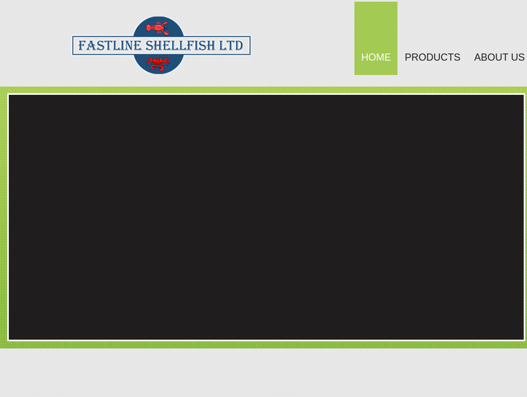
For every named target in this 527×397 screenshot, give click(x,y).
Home (376, 57)
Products (432, 57)
